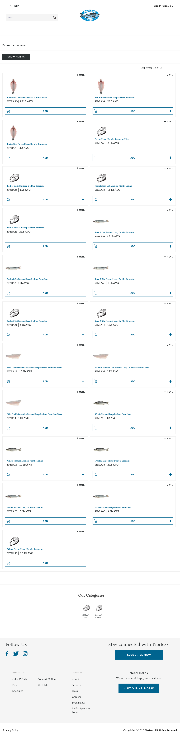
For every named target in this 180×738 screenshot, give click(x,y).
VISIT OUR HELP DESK (139, 688)
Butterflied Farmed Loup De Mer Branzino (27, 97)
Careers (76, 696)
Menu (82, 75)
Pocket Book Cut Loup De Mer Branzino (25, 186)
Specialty (80, 29)
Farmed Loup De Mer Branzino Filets (112, 139)
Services (76, 685)
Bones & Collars (122, 29)
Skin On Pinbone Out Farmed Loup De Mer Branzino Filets (34, 368)
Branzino (8, 45)
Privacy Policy (10, 730)
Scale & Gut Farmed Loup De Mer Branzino (115, 232)
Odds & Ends (166, 29)
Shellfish (42, 29)
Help (14, 6)
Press (75, 691)
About (75, 679)
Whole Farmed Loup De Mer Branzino (112, 414)
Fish (8, 29)
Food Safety (78, 702)
